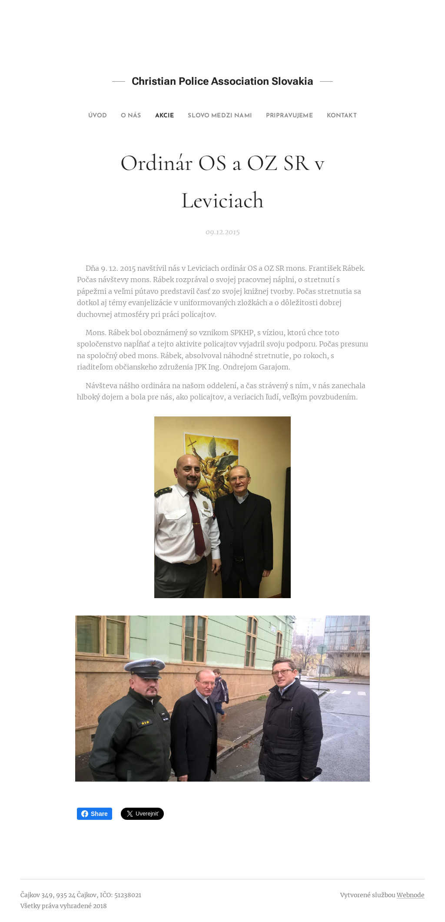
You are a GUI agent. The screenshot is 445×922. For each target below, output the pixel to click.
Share (94, 813)
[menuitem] (82, 116)
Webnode (411, 895)
